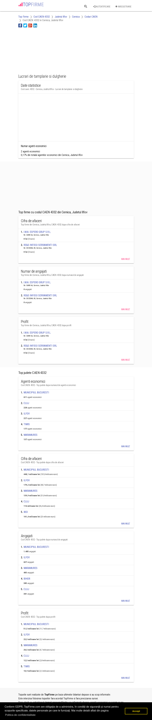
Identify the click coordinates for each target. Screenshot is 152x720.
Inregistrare (123, 6)
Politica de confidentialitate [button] (20, 715)
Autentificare (101, 6)
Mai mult (125, 259)
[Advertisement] (44, 50)
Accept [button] (136, 711)
